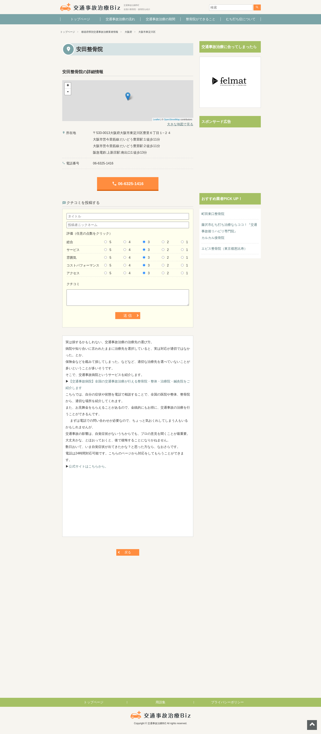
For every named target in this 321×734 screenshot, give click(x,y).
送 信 (127, 316)
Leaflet (156, 119)
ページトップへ (312, 725)
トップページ (80, 19)
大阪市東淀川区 (147, 31)
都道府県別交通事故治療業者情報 (99, 31)
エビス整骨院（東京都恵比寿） (224, 248)
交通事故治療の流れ (120, 19)
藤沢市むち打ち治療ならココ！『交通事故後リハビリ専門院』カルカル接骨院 (229, 231)
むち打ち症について (240, 19)
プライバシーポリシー (227, 702)
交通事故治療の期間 (160, 19)
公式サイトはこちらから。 (88, 466)
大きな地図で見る (180, 124)
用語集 (160, 702)
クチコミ (73, 284)
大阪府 (128, 31)
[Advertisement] (128, 505)
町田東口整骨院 (212, 214)
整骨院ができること (200, 19)
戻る (127, 552)
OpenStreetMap (172, 119)
